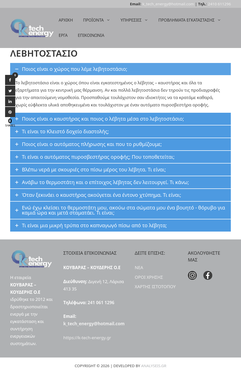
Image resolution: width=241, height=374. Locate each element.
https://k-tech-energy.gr (87, 337)
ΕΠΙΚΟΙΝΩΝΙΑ (91, 35)
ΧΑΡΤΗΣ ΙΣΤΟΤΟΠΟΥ (155, 286)
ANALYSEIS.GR (153, 365)
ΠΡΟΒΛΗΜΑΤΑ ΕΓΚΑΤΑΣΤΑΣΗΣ (192, 20)
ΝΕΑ (139, 267)
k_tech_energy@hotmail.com (168, 3)
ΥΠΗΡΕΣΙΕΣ (136, 20)
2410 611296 (219, 3)
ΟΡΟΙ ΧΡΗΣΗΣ (149, 277)
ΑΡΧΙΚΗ (66, 20)
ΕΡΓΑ (63, 35)
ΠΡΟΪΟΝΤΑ (99, 20)
